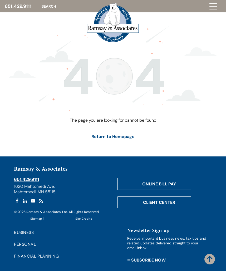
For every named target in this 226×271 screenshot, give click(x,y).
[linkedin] (25, 202)
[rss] (41, 202)
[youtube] (33, 202)
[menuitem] (36, 218)
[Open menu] (213, 6)
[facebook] (17, 202)
